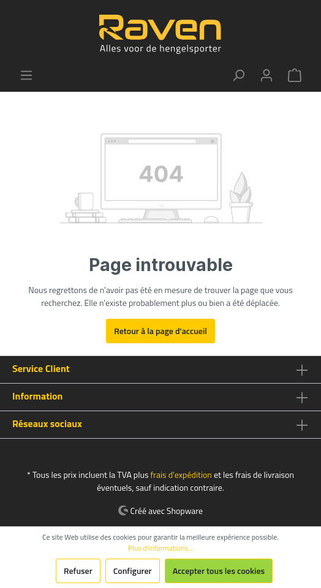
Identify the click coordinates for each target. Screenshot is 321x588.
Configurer (132, 570)
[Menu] (26, 75)
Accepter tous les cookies (219, 570)
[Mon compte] (266, 75)
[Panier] (295, 75)
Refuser (78, 570)
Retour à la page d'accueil (160, 330)
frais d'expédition (180, 474)
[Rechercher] (238, 75)
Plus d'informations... (160, 548)
